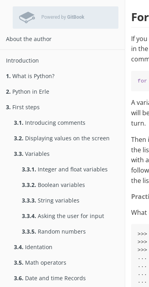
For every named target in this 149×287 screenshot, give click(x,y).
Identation (33, 247)
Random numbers (54, 231)
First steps (23, 107)
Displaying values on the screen (62, 138)
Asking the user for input (63, 216)
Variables (32, 153)
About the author (29, 39)
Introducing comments (49, 122)
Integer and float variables (65, 169)
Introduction (22, 60)
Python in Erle (27, 91)
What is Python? (30, 76)
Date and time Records (50, 278)
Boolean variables (53, 185)
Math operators (40, 262)
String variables (50, 200)
